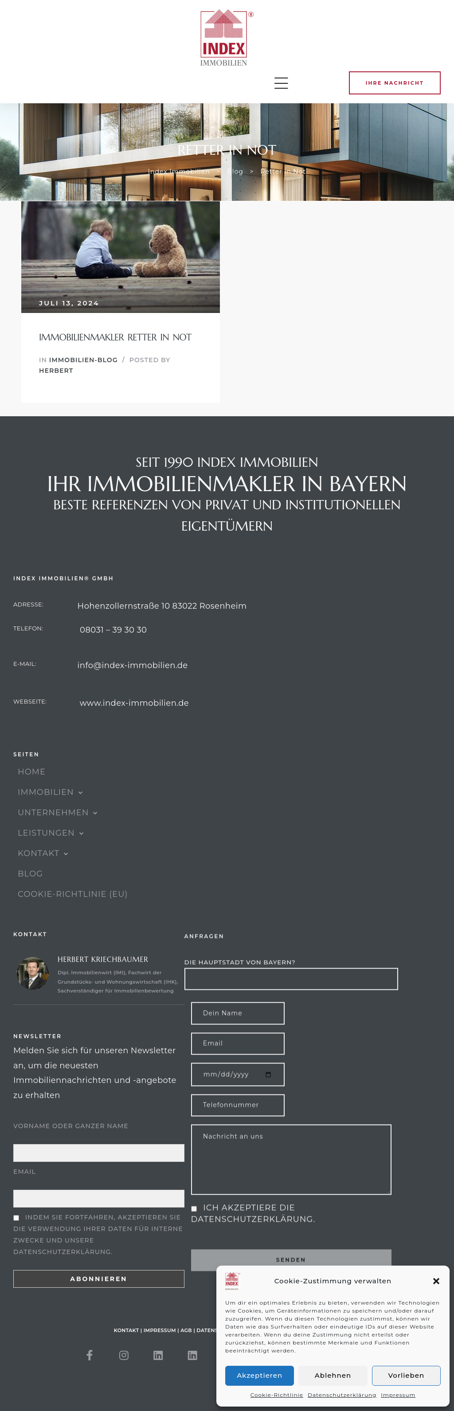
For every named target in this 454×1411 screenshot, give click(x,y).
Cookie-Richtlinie (276, 1394)
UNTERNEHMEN (58, 833)
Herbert (56, 371)
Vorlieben (406, 1375)
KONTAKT (43, 873)
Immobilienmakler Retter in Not (115, 337)
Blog (30, 894)
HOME (32, 792)
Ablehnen (333, 1375)
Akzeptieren (259, 1375)
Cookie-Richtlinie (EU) (73, 914)
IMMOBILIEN (50, 812)
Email (24, 1204)
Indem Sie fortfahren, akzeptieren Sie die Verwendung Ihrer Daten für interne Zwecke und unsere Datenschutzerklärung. (98, 1267)
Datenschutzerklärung (342, 1394)
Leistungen (51, 853)
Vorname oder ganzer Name (71, 1159)
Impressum (398, 1394)
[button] (436, 1281)
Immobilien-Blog (83, 360)
